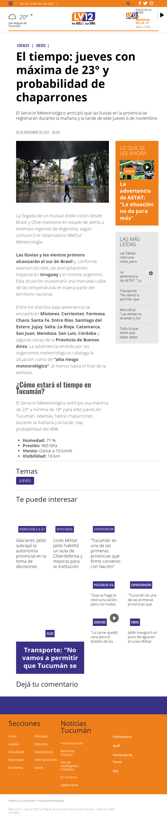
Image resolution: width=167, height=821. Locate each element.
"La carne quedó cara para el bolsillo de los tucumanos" (104, 639)
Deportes (41, 744)
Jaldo (50, 633)
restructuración (72, 743)
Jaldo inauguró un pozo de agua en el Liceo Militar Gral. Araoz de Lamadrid (142, 641)
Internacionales (46, 760)
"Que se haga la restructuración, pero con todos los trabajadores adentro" (104, 604)
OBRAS (135, 622)
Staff (116, 746)
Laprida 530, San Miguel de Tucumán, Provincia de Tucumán (59, 809)
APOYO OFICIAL (65, 529)
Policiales (41, 736)
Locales (13, 744)
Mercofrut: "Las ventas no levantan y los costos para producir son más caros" (131, 320)
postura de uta (104, 585)
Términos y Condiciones (21, 800)
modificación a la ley (32, 529)
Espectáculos (44, 752)
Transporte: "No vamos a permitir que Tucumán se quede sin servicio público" (50, 665)
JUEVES (25, 480)
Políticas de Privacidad (51, 800)
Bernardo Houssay (67, 753)
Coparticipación (104, 529)
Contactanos (122, 737)
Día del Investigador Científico (70, 765)
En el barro (69, 777)
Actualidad (16, 752)
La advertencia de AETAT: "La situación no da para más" (137, 200)
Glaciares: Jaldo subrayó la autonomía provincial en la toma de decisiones (31, 553)
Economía (15, 767)
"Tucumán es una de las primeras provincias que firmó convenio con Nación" (105, 553)
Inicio (12, 736)
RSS (115, 771)
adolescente (69, 785)
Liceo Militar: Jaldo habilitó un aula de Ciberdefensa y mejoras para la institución (67, 553)
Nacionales (16, 760)
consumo (100, 622)
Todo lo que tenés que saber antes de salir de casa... (129, 337)
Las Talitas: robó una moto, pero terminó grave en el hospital (130, 261)
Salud (39, 767)
